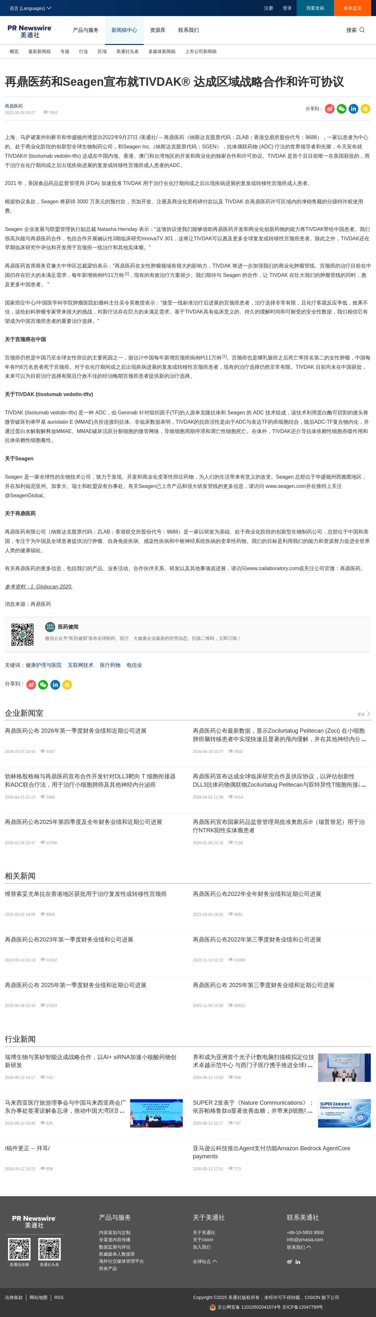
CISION (312, 1297)
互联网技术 (81, 665)
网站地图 (39, 1297)
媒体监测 (353, 8)
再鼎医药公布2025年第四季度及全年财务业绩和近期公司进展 (83, 822)
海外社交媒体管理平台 (121, 1261)
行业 (83, 51)
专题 (64, 51)
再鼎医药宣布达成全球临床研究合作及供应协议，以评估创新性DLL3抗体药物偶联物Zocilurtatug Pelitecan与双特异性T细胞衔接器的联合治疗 (278, 781)
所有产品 (108, 1268)
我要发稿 (315, 8)
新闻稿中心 (124, 30)
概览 (14, 51)
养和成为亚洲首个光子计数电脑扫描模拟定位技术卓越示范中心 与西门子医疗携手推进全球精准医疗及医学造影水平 (253, 1061)
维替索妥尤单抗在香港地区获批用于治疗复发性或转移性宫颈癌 (86, 894)
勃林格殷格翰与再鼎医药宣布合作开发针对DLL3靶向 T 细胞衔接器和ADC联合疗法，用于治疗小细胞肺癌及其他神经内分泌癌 (90, 780)
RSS (59, 1297)
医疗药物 (110, 665)
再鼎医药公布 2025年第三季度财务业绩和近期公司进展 (264, 985)
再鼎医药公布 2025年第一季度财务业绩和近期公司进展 (76, 985)
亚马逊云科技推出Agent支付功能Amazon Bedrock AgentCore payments (271, 1152)
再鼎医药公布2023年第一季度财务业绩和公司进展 (69, 939)
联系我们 (188, 30)
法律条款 (14, 1297)
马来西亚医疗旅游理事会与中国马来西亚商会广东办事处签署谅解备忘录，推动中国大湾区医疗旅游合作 (65, 1107)
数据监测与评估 (114, 1247)
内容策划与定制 (114, 1232)
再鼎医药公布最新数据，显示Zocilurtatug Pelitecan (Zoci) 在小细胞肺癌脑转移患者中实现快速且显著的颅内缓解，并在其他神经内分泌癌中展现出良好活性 (279, 735)
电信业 (134, 665)
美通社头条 (127, 51)
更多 (364, 714)
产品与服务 (86, 30)
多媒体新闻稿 (161, 51)
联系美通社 (303, 1217)
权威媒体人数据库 (117, 1254)
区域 (102, 51)
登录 (287, 8)
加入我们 (202, 1247)
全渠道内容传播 (114, 1239)
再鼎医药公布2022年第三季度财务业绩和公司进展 (257, 939)
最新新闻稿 (39, 51)
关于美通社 (209, 1217)
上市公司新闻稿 (201, 51)
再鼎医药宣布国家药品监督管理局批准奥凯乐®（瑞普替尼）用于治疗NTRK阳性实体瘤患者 (279, 826)
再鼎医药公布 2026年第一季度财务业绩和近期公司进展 (76, 731)
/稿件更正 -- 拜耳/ (27, 1148)
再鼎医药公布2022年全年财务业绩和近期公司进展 (257, 894)
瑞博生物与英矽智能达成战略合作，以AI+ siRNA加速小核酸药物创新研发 (90, 1061)
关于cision (203, 1239)
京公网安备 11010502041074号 (245, 1307)
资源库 (158, 30)
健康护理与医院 (44, 665)
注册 (268, 8)
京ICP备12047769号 (302, 1307)
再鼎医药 (14, 106)
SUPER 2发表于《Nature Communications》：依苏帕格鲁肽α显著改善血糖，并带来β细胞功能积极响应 (253, 1107)
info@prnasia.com (305, 1239)
